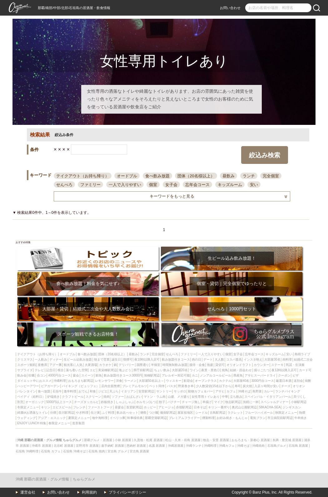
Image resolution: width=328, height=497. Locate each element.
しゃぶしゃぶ (125, 402)
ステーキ (277, 365)
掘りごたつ (262, 370)
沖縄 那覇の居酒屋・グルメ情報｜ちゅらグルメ (55, 479)
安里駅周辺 (146, 391)
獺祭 (143, 412)
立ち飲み (236, 396)
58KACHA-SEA (270, 407)
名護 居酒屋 (157, 445)
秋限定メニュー (286, 412)
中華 (225, 396)
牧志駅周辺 (233, 402)
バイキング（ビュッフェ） (80, 386)
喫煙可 (127, 359)
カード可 (305, 370)
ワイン (194, 370)
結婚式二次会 (303, 359)
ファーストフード (100, 407)
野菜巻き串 (186, 386)
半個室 (155, 365)
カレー (268, 391)
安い (254, 184)
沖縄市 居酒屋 (41, 445)
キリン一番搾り (219, 407)
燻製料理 (208, 418)
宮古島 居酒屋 (139, 451)
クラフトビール (73, 396)
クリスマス (25, 359)
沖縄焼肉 (258, 445)
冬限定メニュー (28, 407)
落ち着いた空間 (77, 370)
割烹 (20, 402)
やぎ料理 (82, 412)
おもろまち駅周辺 (80, 380)
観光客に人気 (73, 365)
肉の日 (196, 359)
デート (208, 359)
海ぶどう (125, 370)
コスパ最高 (234, 359)
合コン (41, 375)
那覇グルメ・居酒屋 (98, 440)
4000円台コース (59, 375)
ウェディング (26, 418)
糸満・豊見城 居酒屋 (286, 440)
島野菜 (257, 391)
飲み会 (22, 375)
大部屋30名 (272, 359)
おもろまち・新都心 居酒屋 (250, 440)
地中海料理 (99, 418)
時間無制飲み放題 (174, 365)
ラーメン (130, 380)
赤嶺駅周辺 (183, 407)
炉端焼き (53, 396)
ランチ (249, 176)
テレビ (39, 370)
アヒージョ (166, 407)
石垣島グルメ (276, 445)
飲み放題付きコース (176, 359)
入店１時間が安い (266, 386)
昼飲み (228, 176)
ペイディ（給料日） (31, 396)
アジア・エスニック (52, 418)
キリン (45, 407)
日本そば (200, 407)
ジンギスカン (291, 407)
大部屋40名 (241, 380)
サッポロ (180, 391)
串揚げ (207, 402)
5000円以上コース (59, 402)
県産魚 (238, 375)
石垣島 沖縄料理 (27, 451)
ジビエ (102, 391)
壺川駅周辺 (66, 412)
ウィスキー (173, 380)
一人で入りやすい (125, 184)
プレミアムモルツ (134, 386)
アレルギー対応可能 (176, 375)
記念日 (51, 370)
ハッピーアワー (28, 386)
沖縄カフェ (227, 445)
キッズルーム (230, 184)
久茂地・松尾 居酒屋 (148, 440)
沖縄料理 (59, 380)
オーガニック (34, 402)
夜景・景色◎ (210, 370)
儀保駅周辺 (168, 412)
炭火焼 (247, 386)
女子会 (171, 184)
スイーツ (87, 375)
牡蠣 (31, 375)
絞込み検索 (264, 155)
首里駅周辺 (134, 407)
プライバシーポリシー (127, 492)
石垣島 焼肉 (96, 451)
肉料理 (287, 359)
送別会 (298, 380)
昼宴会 (119, 407)
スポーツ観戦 (26, 365)
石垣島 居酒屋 (298, 445)
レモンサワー (104, 380)
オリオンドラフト (238, 365)
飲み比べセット (127, 412)
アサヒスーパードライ (260, 375)
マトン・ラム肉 (155, 396)
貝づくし (299, 396)
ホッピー (150, 407)
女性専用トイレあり (205, 396)
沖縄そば (244, 391)
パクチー (173, 402)
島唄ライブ (302, 354)
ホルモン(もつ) (146, 402)
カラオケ (105, 365)
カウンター (261, 365)
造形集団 (78, 423)
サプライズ (25, 370)
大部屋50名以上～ (151, 380)
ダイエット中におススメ (34, 380)
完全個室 (271, 176)
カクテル (225, 380)
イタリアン (129, 391)
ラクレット (235, 412)
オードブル (127, 176)
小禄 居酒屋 (123, 440)
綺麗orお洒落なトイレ (32, 412)
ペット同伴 (157, 386)
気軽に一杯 (251, 402)
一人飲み (41, 359)
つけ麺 (153, 412)
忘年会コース (197, 184)
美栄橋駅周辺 (107, 370)
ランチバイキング (287, 391)
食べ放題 (44, 391)
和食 (93, 391)
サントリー (164, 391)
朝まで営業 (102, 359)
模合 (60, 370)
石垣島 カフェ (51, 451)
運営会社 (27, 492)
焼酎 (308, 380)
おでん (83, 391)
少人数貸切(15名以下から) (214, 386)
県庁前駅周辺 (142, 370)
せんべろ (64, 184)
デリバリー (126, 365)
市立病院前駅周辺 (279, 418)
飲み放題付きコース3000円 (123, 375)
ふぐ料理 (108, 412)
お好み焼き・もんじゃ (232, 418)
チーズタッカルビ (86, 402)
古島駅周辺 (217, 412)
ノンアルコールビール (215, 375)
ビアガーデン (50, 386)
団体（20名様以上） (195, 176)
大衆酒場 (91, 365)
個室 (153, 184)
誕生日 (116, 359)
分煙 (53, 412)
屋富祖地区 (185, 412)
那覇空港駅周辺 (156, 418)
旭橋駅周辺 (152, 375)
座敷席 (42, 365)
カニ (195, 375)
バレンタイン (26, 391)
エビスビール (61, 407)
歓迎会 (188, 380)
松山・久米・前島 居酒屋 (183, 440)
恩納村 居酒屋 (136, 445)
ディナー (55, 359)
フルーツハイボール (259, 412)
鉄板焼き (107, 402)
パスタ (171, 386)
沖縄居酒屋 (175, 445)
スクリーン (93, 396)
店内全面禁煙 (110, 386)
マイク (218, 402)
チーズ (286, 386)
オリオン (299, 386)
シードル (201, 412)
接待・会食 (197, 365)
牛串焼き (300, 418)
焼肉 (106, 396)
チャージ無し (191, 402)
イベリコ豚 (117, 418)
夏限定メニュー (79, 418)
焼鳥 (225, 370)
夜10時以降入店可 (147, 359)
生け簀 (95, 412)
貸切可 (220, 365)
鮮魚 (99, 375)
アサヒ (220, 391)
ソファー (118, 396)
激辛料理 (70, 391)
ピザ (295, 375)
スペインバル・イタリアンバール (267, 396)
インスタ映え (253, 359)
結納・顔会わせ (241, 370)
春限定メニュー (59, 423)
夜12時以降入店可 (284, 370)
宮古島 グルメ (117, 451)
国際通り (143, 365)
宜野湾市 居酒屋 (87, 445)
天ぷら (114, 391)
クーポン (284, 375)
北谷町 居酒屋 (63, 445)
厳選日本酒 (283, 380)
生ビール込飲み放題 (78, 359)
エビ (93, 370)
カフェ (231, 391)
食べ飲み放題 (157, 176)
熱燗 (302, 412)
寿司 (238, 386)
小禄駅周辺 (298, 402)
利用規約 (89, 492)
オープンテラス (206, 380)
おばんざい (134, 396)
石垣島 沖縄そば (74, 451)
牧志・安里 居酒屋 (216, 440)
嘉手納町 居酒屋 (112, 445)
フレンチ (79, 407)
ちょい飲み (162, 370)
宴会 (76, 375)
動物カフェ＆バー (200, 391)
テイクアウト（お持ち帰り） (82, 176)
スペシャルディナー (275, 402)
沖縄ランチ (193, 445)
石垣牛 (57, 391)
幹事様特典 (135, 418)
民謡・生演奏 (295, 365)
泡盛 (210, 365)
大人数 (219, 359)
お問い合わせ (230, 8)
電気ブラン (258, 418)
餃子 (162, 402)
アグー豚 (55, 365)
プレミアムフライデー (184, 418)
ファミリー (90, 184)
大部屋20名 (180, 370)
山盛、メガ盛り (179, 396)
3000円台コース (262, 380)
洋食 (119, 380)
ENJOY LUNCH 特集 (31, 423)
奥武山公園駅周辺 (244, 407)
